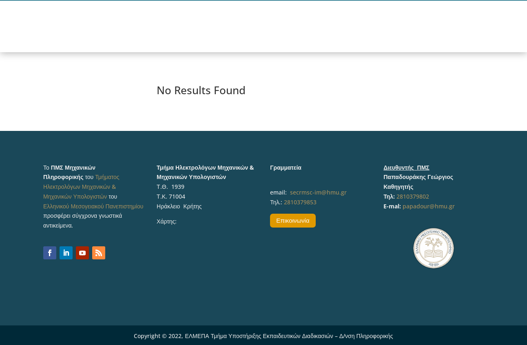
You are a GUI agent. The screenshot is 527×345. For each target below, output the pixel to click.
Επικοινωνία (292, 220)
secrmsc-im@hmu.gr (318, 192)
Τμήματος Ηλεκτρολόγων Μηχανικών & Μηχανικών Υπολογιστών (81, 186)
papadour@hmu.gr (429, 206)
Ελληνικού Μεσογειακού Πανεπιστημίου (93, 206)
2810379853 (300, 202)
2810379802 (412, 196)
